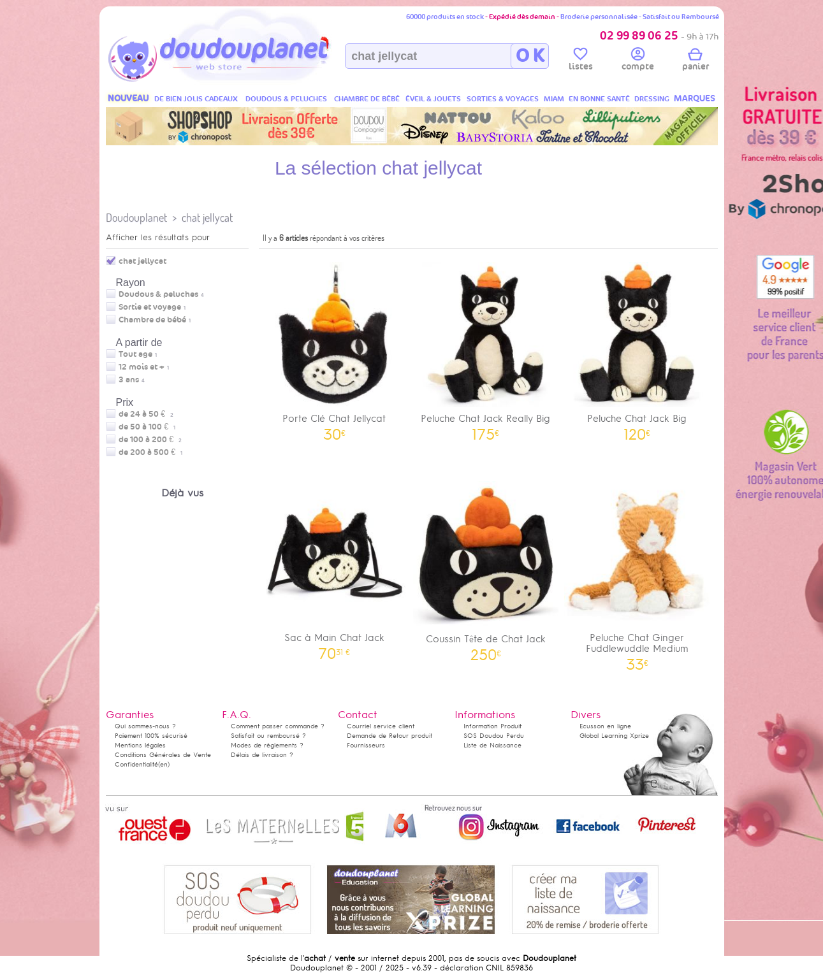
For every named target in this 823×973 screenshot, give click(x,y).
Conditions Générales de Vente (163, 754)
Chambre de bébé (152, 320)
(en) (164, 764)
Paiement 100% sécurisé (151, 735)
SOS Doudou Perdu (493, 735)
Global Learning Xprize (614, 735)
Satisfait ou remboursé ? (268, 735)
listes (581, 61)
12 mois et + (141, 367)
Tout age (135, 354)
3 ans (129, 380)
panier (695, 61)
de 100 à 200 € (150, 440)
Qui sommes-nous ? (145, 726)
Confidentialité (136, 764)
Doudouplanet (136, 217)
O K (530, 56)
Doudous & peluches (158, 294)
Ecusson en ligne (605, 726)
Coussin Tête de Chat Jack (486, 566)
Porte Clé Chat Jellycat (335, 347)
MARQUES (694, 98)
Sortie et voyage (150, 307)
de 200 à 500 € (150, 452)
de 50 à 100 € (147, 427)
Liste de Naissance (492, 745)
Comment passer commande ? (277, 726)
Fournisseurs (366, 745)
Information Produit (492, 726)
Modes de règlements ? (267, 745)
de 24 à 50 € (146, 414)
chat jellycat (207, 217)
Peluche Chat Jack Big (637, 347)
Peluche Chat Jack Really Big (486, 347)
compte (638, 61)
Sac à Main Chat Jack (335, 566)
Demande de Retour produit (389, 735)
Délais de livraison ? (262, 754)
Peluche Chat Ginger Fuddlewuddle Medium (637, 571)
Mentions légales (140, 745)
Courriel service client (380, 726)
